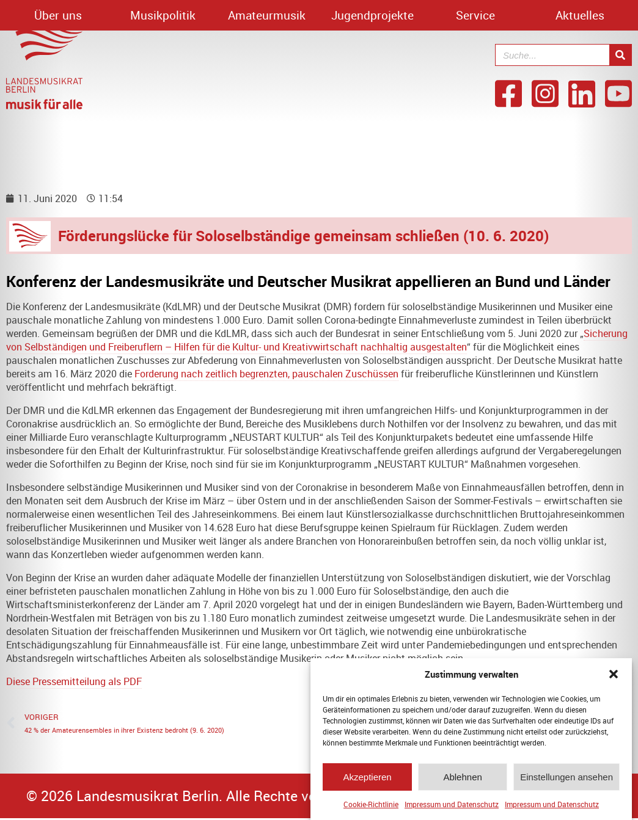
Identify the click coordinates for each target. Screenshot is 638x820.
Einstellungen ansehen (566, 780)
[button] (613, 678)
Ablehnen (462, 780)
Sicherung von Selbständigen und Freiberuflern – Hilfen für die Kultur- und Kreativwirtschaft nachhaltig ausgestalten (317, 340)
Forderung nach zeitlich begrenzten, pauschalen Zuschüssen (266, 373)
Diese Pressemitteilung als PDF (74, 681)
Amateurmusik (267, 15)
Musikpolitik (163, 15)
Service (475, 15)
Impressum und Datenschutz (452, 808)
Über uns (58, 15)
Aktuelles (580, 15)
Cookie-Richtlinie (370, 808)
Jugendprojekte (372, 15)
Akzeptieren (367, 780)
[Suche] (620, 55)
